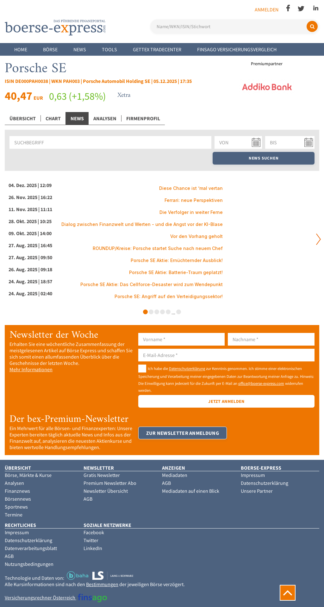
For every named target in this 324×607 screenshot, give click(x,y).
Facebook (94, 532)
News (79, 49)
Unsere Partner (257, 491)
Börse (50, 49)
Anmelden (266, 9)
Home (20, 49)
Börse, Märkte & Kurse (28, 475)
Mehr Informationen (31, 369)
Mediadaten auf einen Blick (190, 491)
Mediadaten (174, 475)
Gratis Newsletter (102, 475)
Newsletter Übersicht (106, 491)
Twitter (91, 540)
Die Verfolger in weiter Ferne (191, 212)
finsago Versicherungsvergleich (237, 49)
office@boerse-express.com (261, 383)
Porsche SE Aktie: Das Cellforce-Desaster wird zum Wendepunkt (151, 284)
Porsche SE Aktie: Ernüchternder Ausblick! (177, 260)
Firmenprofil (143, 118)
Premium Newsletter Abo (110, 483)
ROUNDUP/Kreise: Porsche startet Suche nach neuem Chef (158, 248)
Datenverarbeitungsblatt (31, 548)
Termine (13, 514)
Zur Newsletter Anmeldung (182, 433)
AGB (88, 499)
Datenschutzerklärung (187, 368)
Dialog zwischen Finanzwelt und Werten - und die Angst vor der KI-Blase (142, 224)
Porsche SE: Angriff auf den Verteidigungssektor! (169, 296)
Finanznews (17, 491)
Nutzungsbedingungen (29, 564)
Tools (109, 49)
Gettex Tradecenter (157, 49)
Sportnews (16, 507)
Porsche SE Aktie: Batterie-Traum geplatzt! (176, 272)
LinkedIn (93, 548)
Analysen (104, 118)
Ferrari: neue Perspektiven (194, 200)
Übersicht (22, 118)
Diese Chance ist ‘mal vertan (191, 188)
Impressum (253, 475)
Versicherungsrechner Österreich (56, 597)
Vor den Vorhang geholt (196, 236)
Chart (53, 118)
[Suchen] (312, 26)
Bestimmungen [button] (102, 584)
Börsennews (18, 499)
